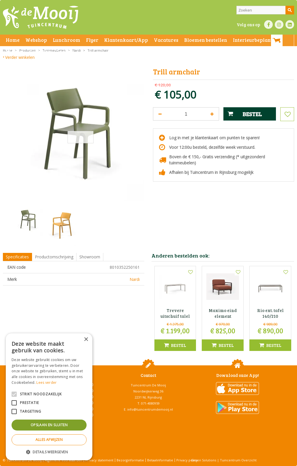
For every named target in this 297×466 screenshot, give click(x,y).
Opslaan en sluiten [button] (49, 424)
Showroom (89, 257)
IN (279, 24)
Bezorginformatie (130, 460)
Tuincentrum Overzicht (238, 460)
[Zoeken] (265, 10)
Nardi (135, 279)
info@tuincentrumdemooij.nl (150, 409)
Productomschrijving (54, 257)
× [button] (86, 339)
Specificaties (17, 257)
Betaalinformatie (160, 460)
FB (268, 24)
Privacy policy (187, 460)
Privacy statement (99, 460)
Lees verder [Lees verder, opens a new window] (46, 382)
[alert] (49, 396)
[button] (49, 451)
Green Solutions (203, 460)
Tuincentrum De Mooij (148, 385)
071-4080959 (150, 403)
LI (289, 24)
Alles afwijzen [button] (49, 439)
